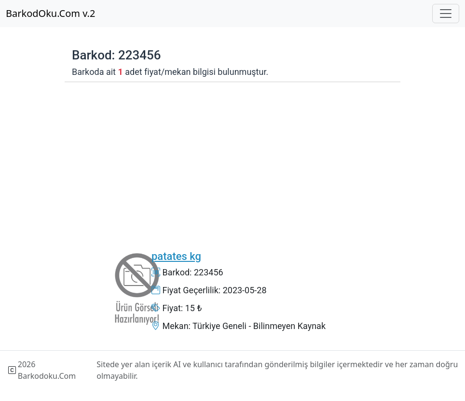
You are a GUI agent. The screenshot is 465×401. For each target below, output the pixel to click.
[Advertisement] (232, 159)
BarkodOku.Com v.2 (50, 13)
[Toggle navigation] (445, 13)
